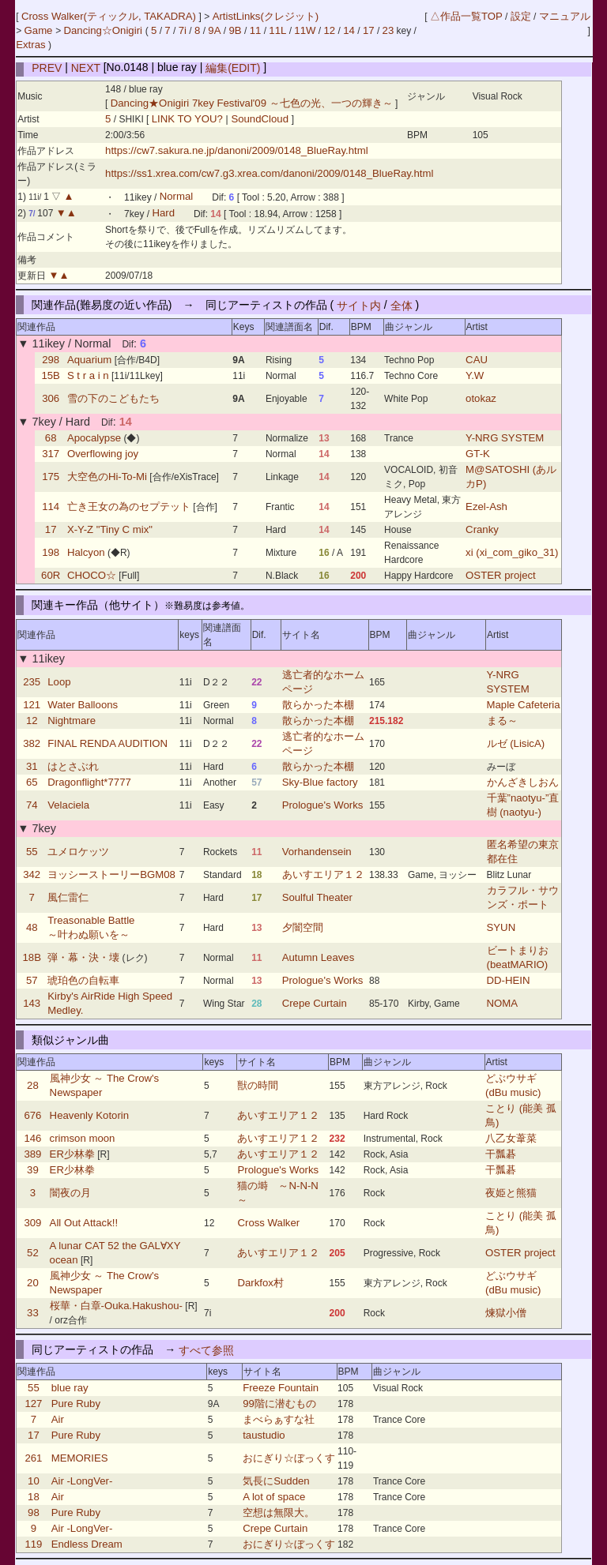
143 (31, 1003)
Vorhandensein (317, 852)
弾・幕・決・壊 (83, 957)
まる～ (502, 720)
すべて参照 (206, 1349)
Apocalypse (94, 438)
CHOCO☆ (91, 575)
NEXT (85, 67)
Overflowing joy (102, 454)
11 (256, 30)
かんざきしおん (523, 782)
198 (50, 552)
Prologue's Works (323, 805)
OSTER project (501, 575)
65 (32, 782)
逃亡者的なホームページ (323, 682)
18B (31, 957)
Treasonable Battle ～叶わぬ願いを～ (90, 927)
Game (40, 30)
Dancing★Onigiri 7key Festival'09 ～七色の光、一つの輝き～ (252, 103)
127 (33, 1403)
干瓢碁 (500, 1154)
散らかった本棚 (318, 705)
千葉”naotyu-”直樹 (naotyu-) (523, 805)
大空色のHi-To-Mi (107, 476)
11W (304, 30)
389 (32, 1154)
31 (32, 766)
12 (330, 30)
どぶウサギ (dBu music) (513, 1085)
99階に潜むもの (279, 1403)
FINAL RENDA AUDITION (107, 743)
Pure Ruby (75, 1403)
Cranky (482, 529)
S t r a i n (88, 375)
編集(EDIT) (232, 67)
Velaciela (68, 805)
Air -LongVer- (82, 1481)
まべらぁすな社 (279, 1419)
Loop (58, 682)
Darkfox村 (260, 1283)
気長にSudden (276, 1481)
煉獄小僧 (505, 1313)
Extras (30, 45)
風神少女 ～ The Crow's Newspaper (105, 1085)
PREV (47, 67)
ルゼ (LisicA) (516, 743)
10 (34, 1481)
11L (277, 30)
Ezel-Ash (486, 506)
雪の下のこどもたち (113, 398)
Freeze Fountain (281, 1388)
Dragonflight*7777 (89, 782)
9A (214, 30)
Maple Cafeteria (523, 705)
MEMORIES (79, 1458)
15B (50, 375)
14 (349, 30)
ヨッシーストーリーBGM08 (111, 874)
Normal (177, 197)
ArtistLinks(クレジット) (266, 16)
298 (50, 360)
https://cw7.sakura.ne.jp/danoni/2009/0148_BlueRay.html (236, 150)
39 (33, 1170)
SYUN (501, 927)
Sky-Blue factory (320, 782)
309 (32, 1223)
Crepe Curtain (314, 1003)
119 (33, 1544)
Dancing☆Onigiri (104, 30)
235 (31, 682)
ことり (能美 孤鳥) (520, 1115)
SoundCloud (260, 119)
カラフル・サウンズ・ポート (523, 897)
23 (388, 30)
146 (32, 1138)
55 (32, 852)
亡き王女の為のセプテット (128, 506)
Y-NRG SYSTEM (505, 438)
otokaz (481, 398)
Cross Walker (268, 1223)
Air (57, 1419)
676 (32, 1115)
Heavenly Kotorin (89, 1115)
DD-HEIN (508, 980)
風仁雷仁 (68, 897)
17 (369, 30)
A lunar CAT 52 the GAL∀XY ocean (115, 1253)
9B (234, 30)
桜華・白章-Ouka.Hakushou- (116, 1306)
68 (51, 438)
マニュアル (564, 16)
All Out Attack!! (84, 1223)
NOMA (502, 1003)
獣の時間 (257, 1085)
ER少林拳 (72, 1154)
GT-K (478, 454)
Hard (163, 214)
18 (34, 1497)
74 (32, 805)
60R (50, 575)
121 (31, 705)
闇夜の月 (70, 1193)
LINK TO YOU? (189, 119)
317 (50, 454)
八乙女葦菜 (511, 1138)
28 (33, 1085)
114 (50, 506)
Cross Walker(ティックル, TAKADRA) (110, 16)
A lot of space (274, 1497)
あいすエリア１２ (323, 874)
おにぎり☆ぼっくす (289, 1458)
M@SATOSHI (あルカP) (511, 476)
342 (31, 874)
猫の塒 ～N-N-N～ (277, 1193)
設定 (521, 16)
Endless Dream (87, 1544)
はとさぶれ (73, 766)
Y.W (475, 375)
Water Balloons (82, 705)
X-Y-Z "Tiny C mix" (110, 529)
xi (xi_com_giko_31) (512, 552)
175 (50, 476)
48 (32, 927)
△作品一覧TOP (466, 16)
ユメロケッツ (78, 852)
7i (183, 30)
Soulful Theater (317, 897)
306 (50, 398)
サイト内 (359, 304)
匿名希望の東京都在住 (523, 852)
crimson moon (82, 1138)
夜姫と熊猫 (511, 1193)
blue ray (70, 1388)
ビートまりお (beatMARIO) (518, 957)
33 (33, 1313)
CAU (477, 360)
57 (32, 980)
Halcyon (86, 552)
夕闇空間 (302, 927)
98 (34, 1512)
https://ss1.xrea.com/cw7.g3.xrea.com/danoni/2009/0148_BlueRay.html (269, 173)
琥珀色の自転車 (83, 980)
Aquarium (89, 360)
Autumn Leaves (318, 957)
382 (31, 743)
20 (33, 1283)
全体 (401, 304)
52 (33, 1253)
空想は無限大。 (279, 1512)
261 (33, 1458)
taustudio (264, 1435)
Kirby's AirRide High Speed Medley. (109, 1003)
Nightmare (71, 720)
